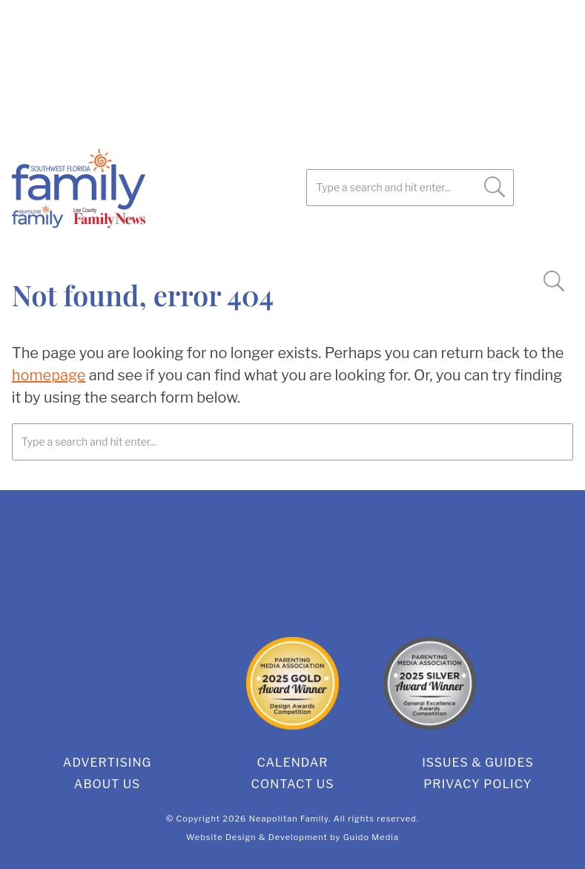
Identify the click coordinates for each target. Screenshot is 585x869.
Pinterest (101, 245)
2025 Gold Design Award (292, 683)
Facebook (27, 245)
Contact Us (292, 784)
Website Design (221, 837)
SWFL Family (153, 188)
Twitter (64, 245)
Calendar (292, 763)
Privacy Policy (477, 784)
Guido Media (371, 837)
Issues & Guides (478, 763)
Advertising (107, 763)
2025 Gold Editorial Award (155, 683)
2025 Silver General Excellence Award (429, 683)
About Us (107, 784)
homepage (49, 375)
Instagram (138, 245)
